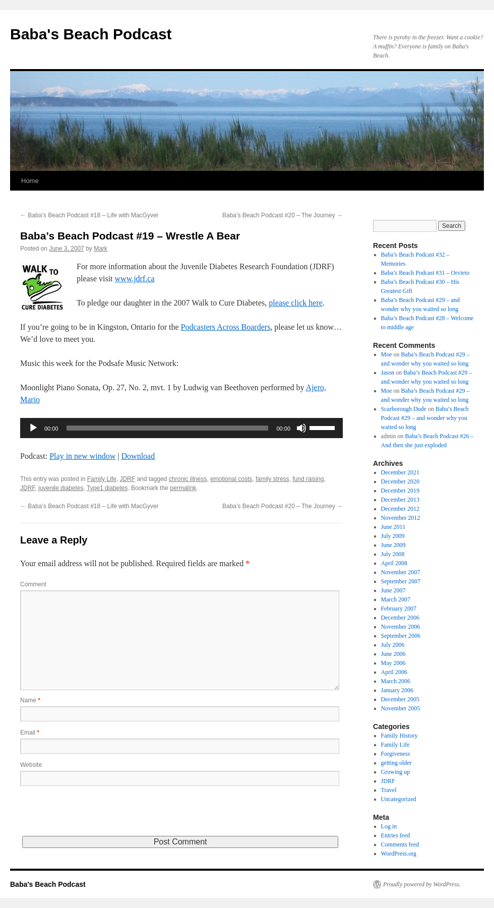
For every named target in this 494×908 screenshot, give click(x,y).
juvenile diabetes (60, 488)
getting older (396, 762)
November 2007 (400, 572)
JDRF (127, 478)
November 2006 (400, 626)
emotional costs (231, 478)
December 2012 (400, 508)
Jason (388, 372)
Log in (389, 826)
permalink (183, 488)
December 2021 (400, 472)
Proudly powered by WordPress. (422, 884)
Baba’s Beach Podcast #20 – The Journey (282, 215)
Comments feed (400, 844)
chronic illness (188, 478)
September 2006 (400, 635)
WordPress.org (398, 853)
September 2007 (400, 581)
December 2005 (400, 699)
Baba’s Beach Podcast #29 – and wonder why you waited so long (425, 418)
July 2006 (393, 644)
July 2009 (393, 535)
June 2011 (393, 526)
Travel (389, 790)
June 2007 (393, 590)
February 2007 (398, 608)
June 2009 (393, 545)
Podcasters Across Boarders (226, 327)
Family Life (101, 478)
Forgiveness (395, 753)
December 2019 (400, 490)
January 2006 (397, 690)
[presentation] (96, 816)
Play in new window (82, 456)
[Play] (33, 428)
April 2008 (394, 563)
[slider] (168, 428)
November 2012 (400, 517)
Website (31, 764)
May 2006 (393, 663)
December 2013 (400, 499)
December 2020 (400, 481)
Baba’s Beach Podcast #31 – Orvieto (425, 272)
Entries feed (395, 835)
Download (138, 456)
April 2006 (394, 672)
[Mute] (301, 428)
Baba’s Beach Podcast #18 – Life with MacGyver (89, 215)
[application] (181, 428)
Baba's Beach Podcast (91, 34)
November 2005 (400, 708)
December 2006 (400, 617)
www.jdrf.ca (135, 278)
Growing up (395, 771)
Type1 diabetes (107, 488)
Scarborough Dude (403, 408)
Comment (33, 584)
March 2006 (395, 681)
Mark (100, 248)
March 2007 (395, 599)
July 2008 (393, 554)
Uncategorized (398, 799)
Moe (386, 354)
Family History (399, 735)
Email (29, 732)
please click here (296, 302)
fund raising (308, 478)
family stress (272, 478)
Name (30, 700)
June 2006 (393, 653)
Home (30, 181)
